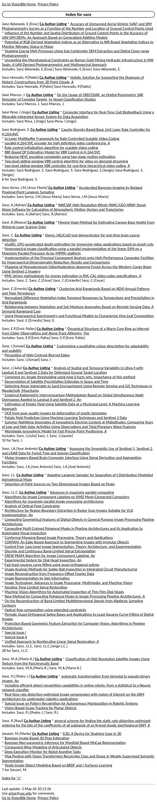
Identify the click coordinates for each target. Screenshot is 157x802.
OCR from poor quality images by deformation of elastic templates (56, 413)
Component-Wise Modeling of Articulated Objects (43, 747)
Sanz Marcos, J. (13, 95)
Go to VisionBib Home (19, 4)
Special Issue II (16, 637)
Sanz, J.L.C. (10, 492)
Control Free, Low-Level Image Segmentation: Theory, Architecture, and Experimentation (73, 546)
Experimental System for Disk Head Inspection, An (43, 560)
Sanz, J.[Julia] (12, 368)
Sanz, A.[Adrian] (14, 205)
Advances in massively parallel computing (82, 492)
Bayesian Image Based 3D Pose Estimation (37, 738)
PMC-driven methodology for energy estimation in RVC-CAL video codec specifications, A (73, 276)
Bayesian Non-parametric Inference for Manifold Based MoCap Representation (65, 742)
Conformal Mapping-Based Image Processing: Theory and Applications (59, 537)
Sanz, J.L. (8, 475)
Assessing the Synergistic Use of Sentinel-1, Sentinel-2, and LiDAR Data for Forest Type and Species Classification (77, 450)
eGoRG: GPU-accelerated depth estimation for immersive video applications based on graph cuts (79, 244)
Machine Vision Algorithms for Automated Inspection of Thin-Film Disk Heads (64, 592)
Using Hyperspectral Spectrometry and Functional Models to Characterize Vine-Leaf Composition (79, 316)
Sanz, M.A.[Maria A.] (18, 659)
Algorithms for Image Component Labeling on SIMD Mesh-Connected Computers (67, 497)
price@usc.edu (20, 793)
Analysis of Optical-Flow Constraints (32, 506)
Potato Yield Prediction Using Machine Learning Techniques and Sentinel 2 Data (66, 417)
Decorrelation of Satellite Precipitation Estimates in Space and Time (56, 381)
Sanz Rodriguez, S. (16, 129)
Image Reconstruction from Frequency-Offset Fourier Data (49, 573)
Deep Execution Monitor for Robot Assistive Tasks (43, 751)
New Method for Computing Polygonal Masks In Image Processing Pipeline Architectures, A (75, 596)
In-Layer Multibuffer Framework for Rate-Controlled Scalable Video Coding (62, 138)
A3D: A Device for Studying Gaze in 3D (92, 733)
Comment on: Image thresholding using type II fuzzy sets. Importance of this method (70, 377)
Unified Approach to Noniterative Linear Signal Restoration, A (52, 641)
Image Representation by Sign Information (37, 578)
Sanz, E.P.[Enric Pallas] (19, 328)
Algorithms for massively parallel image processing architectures (54, 501)
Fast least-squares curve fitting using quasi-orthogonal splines (52, 564)
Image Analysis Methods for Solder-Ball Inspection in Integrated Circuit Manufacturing (71, 569)
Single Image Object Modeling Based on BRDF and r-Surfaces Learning (58, 765)
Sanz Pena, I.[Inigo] (16, 112)
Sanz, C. (8, 235)
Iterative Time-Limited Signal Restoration (36, 587)
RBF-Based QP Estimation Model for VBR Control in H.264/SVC (53, 152)
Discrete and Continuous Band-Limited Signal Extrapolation (50, 551)
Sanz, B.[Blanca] (14, 222)
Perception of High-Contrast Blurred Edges (37, 355)
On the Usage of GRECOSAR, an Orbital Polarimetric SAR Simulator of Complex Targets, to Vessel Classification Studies (72, 97)
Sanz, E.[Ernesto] (15, 288)
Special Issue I (15, 632)
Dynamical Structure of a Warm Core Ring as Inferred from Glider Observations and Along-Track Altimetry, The (75, 330)
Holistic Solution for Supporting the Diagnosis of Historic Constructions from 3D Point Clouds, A (73, 79)
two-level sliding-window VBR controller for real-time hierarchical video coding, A (67, 165)
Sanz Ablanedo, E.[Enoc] (20, 24)
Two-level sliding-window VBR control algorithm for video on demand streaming (66, 161)
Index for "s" (11, 778)
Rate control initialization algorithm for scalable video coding (51, 147)
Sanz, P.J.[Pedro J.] (16, 676)
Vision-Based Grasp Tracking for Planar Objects (41, 708)
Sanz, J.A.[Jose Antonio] (20, 448)
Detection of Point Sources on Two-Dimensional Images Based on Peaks (60, 484)
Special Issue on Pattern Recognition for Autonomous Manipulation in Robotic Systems (71, 703)
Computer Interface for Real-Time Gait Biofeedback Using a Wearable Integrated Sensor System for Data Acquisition (78, 114)
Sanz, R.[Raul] (12, 720)
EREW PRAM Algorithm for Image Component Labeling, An (50, 555)
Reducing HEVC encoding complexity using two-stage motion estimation (60, 156)
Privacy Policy (48, 4)
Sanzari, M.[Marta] (16, 733)
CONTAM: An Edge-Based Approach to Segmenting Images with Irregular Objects (67, 542)
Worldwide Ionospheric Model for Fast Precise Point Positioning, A (56, 431)
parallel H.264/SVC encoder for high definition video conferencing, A (57, 143)
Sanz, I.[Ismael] (13, 346)
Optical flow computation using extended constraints (45, 610)
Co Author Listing (53, 24)
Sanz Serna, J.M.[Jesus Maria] (24, 187)
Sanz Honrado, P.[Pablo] (20, 77)
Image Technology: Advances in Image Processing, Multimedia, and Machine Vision (68, 583)
